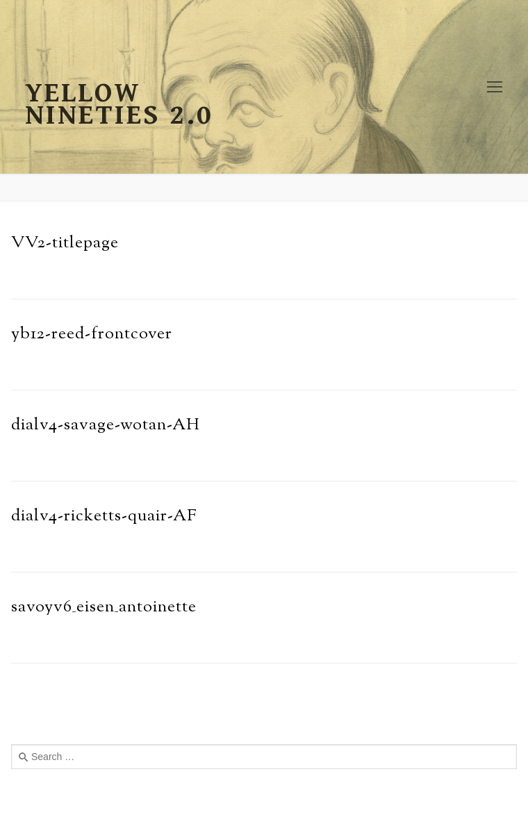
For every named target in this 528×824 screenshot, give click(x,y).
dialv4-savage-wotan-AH (105, 425)
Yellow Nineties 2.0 (119, 104)
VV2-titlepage (65, 243)
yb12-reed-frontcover (91, 334)
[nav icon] (494, 86)
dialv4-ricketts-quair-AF (104, 516)
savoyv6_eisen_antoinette (104, 607)
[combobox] (264, 756)
